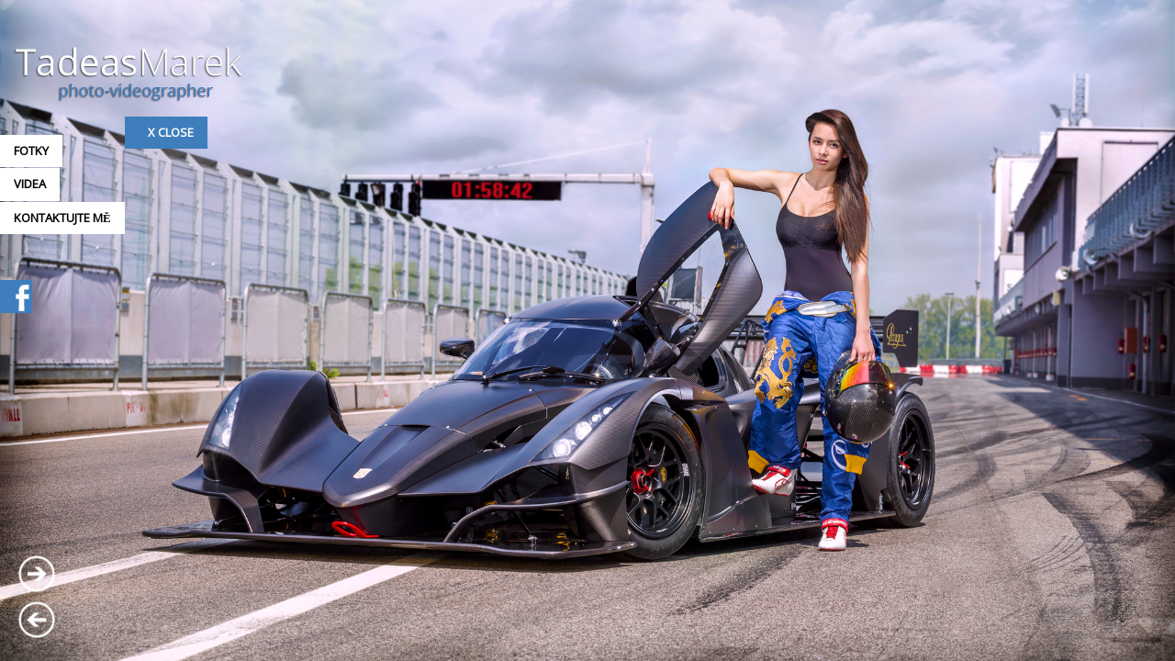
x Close (171, 132)
